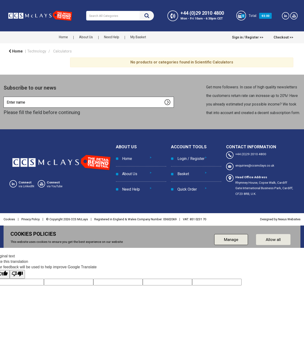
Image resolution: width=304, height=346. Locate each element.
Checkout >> (283, 37)
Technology (36, 51)
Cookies (9, 218)
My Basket (138, 37)
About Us (86, 37)
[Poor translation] (17, 273)
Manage (231, 238)
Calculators (62, 51)
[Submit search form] (147, 15)
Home (63, 37)
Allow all (273, 238)
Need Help (111, 37)
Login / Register (189, 156)
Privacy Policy (30, 218)
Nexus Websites (289, 218)
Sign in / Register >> (247, 37)
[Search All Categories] (120, 16)
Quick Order (185, 178)
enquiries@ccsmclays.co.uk (250, 166)
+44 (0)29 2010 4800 (246, 155)
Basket (181, 167)
